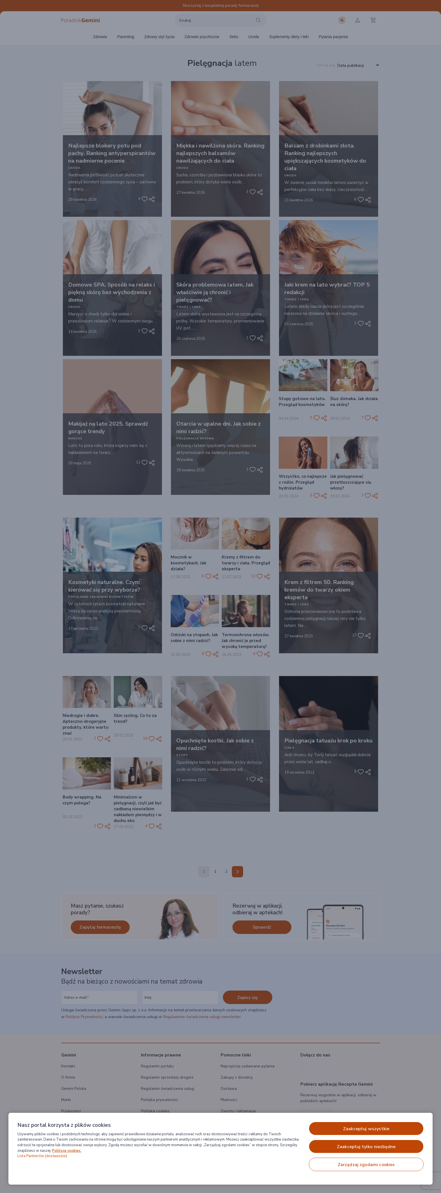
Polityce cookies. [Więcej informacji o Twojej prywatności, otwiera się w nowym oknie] (66, 1150)
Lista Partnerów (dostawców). (42, 1156)
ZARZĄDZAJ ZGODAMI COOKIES (366, 1165)
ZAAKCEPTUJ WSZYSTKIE (366, 1129)
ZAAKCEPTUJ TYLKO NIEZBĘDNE (366, 1147)
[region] (220, 1149)
